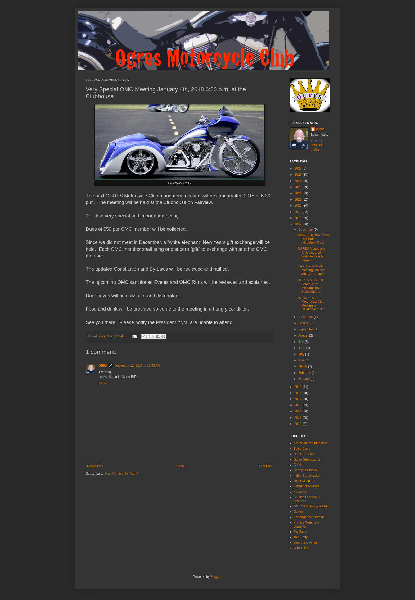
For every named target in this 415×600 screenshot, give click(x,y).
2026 (299, 168)
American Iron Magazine (311, 443)
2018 (299, 218)
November (306, 317)
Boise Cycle (302, 449)
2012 (299, 411)
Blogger (215, 577)
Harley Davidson (305, 470)
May (301, 354)
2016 (299, 387)
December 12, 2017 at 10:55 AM (137, 365)
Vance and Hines (306, 542)
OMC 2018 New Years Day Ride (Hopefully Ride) (313, 238)
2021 (299, 199)
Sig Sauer (301, 532)
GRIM (102, 365)
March (303, 366)
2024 (299, 181)
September (306, 329)
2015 (299, 393)
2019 (299, 212)
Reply (102, 383)
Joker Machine (304, 481)
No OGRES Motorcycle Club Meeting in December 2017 (310, 303)
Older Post (264, 466)
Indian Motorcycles (307, 476)
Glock (298, 465)
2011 (299, 418)
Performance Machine (309, 517)
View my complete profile (317, 145)
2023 (299, 187)
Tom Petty (301, 537)
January (304, 379)
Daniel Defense (304, 454)
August (303, 335)
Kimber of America (306, 486)
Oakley (298, 511)
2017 (299, 224)
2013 (299, 405)
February (305, 373)
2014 (299, 399)
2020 (299, 205)
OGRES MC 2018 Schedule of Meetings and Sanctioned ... (310, 285)
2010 (299, 424)
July (301, 342)
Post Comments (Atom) (121, 473)
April (301, 360)
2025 (299, 174)
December (306, 229)
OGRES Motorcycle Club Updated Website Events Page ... (311, 254)
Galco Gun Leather (307, 459)
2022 (299, 193)
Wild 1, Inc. (301, 548)
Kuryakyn (300, 492)
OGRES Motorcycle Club (311, 506)
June (302, 348)
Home (180, 466)
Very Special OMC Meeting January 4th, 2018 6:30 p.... (312, 270)
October (304, 323)
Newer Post (95, 466)
